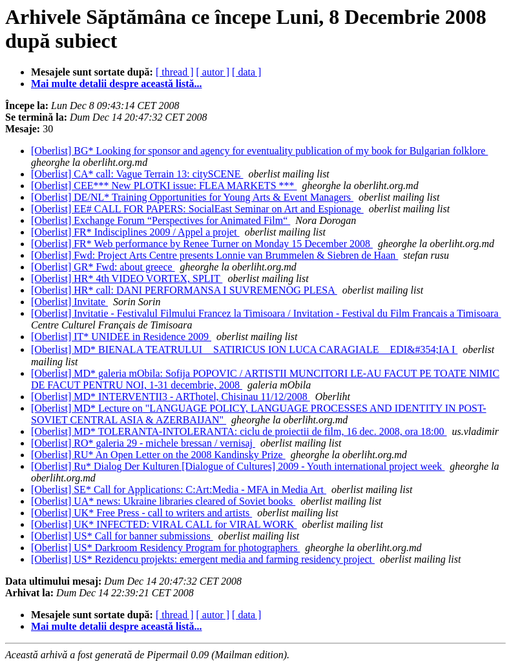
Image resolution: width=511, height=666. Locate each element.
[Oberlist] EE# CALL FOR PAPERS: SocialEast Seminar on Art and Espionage (197, 208)
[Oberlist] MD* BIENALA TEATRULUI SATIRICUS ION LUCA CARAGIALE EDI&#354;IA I (244, 349)
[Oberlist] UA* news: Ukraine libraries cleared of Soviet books (163, 501)
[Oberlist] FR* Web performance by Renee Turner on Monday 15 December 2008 (202, 243)
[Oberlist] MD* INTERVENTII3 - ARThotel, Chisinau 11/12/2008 (170, 396)
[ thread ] (175, 71)
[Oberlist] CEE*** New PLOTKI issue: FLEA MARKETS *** (164, 185)
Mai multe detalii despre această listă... (116, 83)
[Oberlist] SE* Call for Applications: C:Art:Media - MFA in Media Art (178, 489)
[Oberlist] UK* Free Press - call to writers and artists (141, 512)
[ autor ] (213, 71)
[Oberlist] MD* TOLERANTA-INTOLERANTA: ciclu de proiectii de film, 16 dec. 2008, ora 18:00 (239, 431)
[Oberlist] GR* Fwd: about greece (103, 266)
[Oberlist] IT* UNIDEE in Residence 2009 (121, 336)
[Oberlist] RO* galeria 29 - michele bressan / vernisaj (143, 443)
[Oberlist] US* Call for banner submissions (122, 535)
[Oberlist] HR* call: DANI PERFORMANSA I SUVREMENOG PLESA (184, 290)
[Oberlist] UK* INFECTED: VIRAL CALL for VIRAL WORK (164, 524)
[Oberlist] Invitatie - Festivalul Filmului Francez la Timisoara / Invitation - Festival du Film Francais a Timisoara (266, 313)
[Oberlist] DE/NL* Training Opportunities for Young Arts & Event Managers (192, 197)
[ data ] (246, 71)
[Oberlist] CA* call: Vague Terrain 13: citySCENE (137, 173)
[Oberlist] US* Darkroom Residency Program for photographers (165, 547)
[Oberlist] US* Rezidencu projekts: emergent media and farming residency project (203, 559)
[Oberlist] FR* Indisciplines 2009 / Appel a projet (135, 232)
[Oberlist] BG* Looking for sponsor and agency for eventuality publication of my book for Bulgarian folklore (259, 150)
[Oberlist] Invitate (69, 301)
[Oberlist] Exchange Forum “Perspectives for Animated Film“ (160, 220)
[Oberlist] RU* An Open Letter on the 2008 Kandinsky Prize (158, 454)
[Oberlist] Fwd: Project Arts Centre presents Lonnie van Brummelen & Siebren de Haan (214, 255)
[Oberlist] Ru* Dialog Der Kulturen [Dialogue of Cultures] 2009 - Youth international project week (237, 466)
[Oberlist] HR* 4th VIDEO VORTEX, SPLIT (126, 278)
